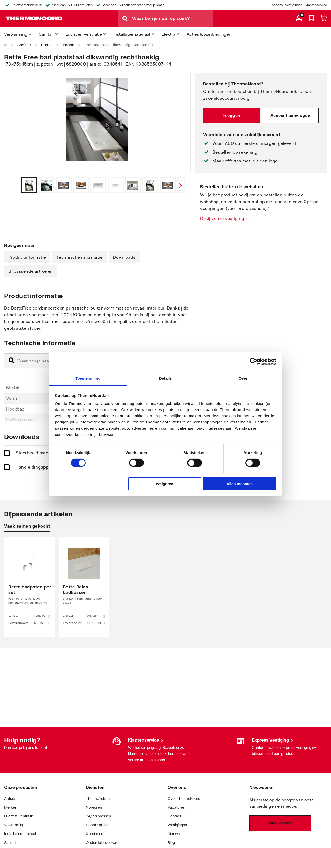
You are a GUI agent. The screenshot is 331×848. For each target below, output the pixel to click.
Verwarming (14, 825)
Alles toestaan (240, 484)
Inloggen (231, 115)
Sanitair (24, 44)
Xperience (94, 833)
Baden (47, 44)
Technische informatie (79, 257)
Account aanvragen (290, 115)
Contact (174, 816)
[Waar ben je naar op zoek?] (172, 18)
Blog (171, 842)
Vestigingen (293, 5)
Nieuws (174, 833)
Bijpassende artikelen (30, 271)
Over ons (276, 5)
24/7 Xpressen (98, 816)
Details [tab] (165, 378)
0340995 (41, 616)
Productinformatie (27, 257)
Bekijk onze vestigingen (225, 218)
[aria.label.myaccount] (299, 18)
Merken (10, 807)
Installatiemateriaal (20, 833)
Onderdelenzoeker (101, 842)
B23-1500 (41, 623)
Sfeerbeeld (47, 452)
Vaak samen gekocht (27, 525)
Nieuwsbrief (280, 823)
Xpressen (94, 807)
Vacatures (176, 807)
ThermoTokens (98, 798)
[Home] (5, 44)
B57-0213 (96, 623)
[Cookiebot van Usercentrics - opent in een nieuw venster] (253, 361)
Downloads (124, 257)
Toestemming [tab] (88, 378)
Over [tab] (243, 378)
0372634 (96, 616)
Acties (9, 798)
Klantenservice (316, 5)
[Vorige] (180, 185)
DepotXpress (97, 825)
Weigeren (164, 484)
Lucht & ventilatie (19, 816)
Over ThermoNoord (184, 798)
